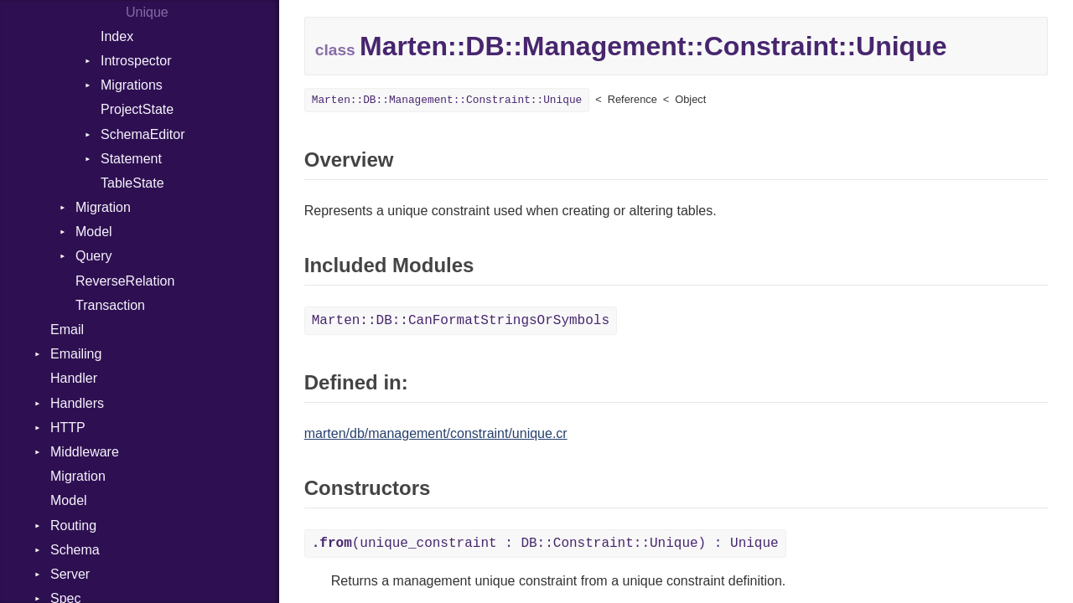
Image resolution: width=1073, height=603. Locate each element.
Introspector (136, 61)
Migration (103, 207)
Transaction (110, 305)
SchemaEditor (143, 134)
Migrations (132, 85)
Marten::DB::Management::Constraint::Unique (447, 100)
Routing (73, 525)
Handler (73, 378)
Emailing (75, 354)
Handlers (77, 403)
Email (67, 329)
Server (70, 574)
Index (117, 36)
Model (93, 231)
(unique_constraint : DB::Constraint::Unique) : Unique (545, 543)
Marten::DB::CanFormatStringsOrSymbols (460, 320)
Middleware (84, 452)
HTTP (68, 427)
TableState (132, 183)
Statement (131, 159)
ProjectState (137, 109)
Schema (75, 550)
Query (93, 256)
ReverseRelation (124, 281)
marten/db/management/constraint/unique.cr (436, 433)
